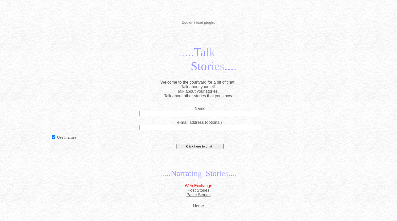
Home (198, 206)
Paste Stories (198, 195)
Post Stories (198, 190)
